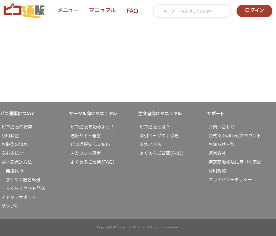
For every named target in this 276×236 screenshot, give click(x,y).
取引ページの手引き (159, 135)
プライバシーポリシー (230, 179)
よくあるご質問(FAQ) (92, 162)
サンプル (10, 206)
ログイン (254, 10)
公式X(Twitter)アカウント (234, 135)
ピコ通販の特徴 (16, 127)
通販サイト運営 (85, 135)
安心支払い (12, 153)
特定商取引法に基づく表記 (234, 162)
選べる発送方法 (16, 162)
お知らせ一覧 (221, 144)
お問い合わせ (221, 127)
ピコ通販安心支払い (90, 144)
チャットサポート (18, 197)
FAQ (132, 11)
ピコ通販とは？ (154, 127)
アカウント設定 (85, 153)
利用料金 (10, 135)
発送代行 (12, 171)
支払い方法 (150, 144)
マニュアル (102, 10)
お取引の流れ (14, 144)
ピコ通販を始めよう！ (92, 127)
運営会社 (217, 153)
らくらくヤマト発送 (23, 188)
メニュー (68, 10)
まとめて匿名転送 (21, 179)
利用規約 (217, 171)
